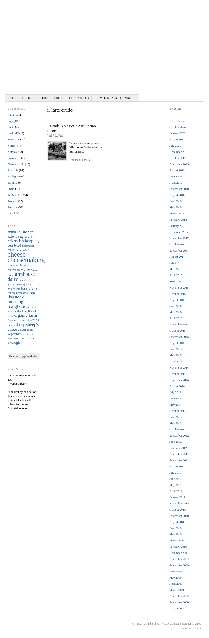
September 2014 (179, 380)
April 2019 (175, 182)
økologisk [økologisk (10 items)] (15, 342)
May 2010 (175, 534)
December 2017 (178, 232)
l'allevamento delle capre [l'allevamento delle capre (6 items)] (22, 293)
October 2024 (177, 127)
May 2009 (175, 577)
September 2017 (179, 250)
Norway (12, 151)
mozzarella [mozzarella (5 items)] (31, 307)
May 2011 (175, 485)
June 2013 (175, 417)
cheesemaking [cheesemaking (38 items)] (26, 259)
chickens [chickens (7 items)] (13, 265)
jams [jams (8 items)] (34, 288)
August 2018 (177, 195)
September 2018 (179, 188)
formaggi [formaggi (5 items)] (23, 280)
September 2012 (179, 435)
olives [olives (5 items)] (10, 316)
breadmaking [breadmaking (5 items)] (28, 245)
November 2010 (179, 503)
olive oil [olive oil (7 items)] (32, 311)
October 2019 (177, 158)
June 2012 (175, 441)
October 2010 (177, 509)
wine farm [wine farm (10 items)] (29, 338)
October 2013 (177, 411)
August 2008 (177, 608)
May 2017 (175, 269)
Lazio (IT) (14, 133)
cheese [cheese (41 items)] (16, 254)
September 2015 (179, 336)
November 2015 (179, 324)
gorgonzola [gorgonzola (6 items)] (14, 288)
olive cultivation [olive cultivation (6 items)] (17, 311)
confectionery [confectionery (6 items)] (15, 269)
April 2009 (175, 583)
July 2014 (175, 392)
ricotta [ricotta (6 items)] (11, 325)
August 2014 (177, 386)
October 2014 (177, 373)
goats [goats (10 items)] (27, 284)
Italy (10, 121)
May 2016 (175, 312)
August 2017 (177, 256)
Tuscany (13, 207)
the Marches (15, 195)
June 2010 (175, 528)
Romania (13, 170)
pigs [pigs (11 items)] (35, 320)
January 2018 (177, 226)
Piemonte (13, 158)
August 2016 (177, 300)
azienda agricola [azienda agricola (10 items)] (20, 236)
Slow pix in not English (115, 98)
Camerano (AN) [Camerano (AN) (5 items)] (22, 250)
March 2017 (176, 281)
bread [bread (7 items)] (17, 245)
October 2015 (177, 330)
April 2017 (175, 275)
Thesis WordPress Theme (167, 623)
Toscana (12, 201)
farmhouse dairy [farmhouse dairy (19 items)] (21, 276)
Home (12, 98)
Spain (11, 188)
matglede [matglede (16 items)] (16, 306)
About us (29, 98)
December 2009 (178, 553)
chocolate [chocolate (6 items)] (24, 265)
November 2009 (179, 559)
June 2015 (175, 349)
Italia (11, 114)
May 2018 (175, 207)
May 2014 (175, 404)
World (11, 213)
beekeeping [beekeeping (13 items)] (29, 240)
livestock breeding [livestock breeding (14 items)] (16, 299)
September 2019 (179, 164)
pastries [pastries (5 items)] (17, 320)
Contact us (79, 98)
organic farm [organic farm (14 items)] (25, 315)
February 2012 (178, 448)
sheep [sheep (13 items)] (20, 324)
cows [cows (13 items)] (28, 269)
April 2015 (175, 361)
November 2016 (179, 287)
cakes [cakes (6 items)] (11, 250)
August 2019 (177, 170)
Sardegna (13, 176)
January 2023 (177, 133)
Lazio (11, 127)
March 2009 (176, 590)
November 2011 (179, 454)
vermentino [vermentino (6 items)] (28, 334)
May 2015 (175, 355)
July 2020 (175, 145)
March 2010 (176, 540)
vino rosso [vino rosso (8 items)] (14, 338)
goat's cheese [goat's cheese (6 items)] (15, 284)
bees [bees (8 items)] (11, 245)
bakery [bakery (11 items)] (13, 241)
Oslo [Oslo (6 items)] (10, 320)
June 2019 (175, 176)
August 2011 (176, 466)
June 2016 (175, 306)
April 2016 (175, 318)
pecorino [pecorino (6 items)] (27, 320)
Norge (11, 145)
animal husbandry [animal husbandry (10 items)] (21, 232)
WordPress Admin (191, 628)
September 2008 (179, 602)
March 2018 (176, 213)
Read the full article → (81, 159)
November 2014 (179, 367)
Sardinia (12, 182)
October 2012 (177, 429)
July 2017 (175, 263)
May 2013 (175, 423)
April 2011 (175, 491)
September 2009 (179, 565)
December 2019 (178, 151)
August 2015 (177, 343)
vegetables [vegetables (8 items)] (15, 334)
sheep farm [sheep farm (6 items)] (26, 329)
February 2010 (178, 546)
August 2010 (177, 522)
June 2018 (175, 201)
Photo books (53, 98)
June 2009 (175, 571)
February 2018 (178, 219)
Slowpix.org (104, 49)
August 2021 (177, 139)
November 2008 (179, 596)
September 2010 (179, 515)
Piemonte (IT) (16, 164)
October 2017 (177, 244)
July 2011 (175, 472)
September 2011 (179, 460)
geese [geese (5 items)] (31, 280)
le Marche (13, 139)
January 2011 (177, 497)
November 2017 (179, 238)
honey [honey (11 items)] (25, 288)
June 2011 (175, 478)
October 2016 (177, 293)
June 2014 (175, 398)
